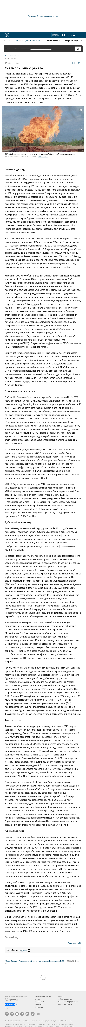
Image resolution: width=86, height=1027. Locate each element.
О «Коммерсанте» (43, 996)
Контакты (39, 1002)
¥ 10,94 (25, 41)
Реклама (39, 1004)
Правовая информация (68, 1002)
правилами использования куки (41, 49)
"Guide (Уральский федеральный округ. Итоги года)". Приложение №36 (34, 961)
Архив (37, 999)
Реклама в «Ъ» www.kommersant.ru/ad (43, 16)
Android (61, 996)
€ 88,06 (17, 41)
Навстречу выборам (71, 41)
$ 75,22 (9, 41)
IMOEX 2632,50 (35, 41)
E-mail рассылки (65, 1004)
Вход (70, 35)
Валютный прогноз (53, 41)
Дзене (25, 950)
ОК (78, 49)
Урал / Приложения (12, 56)
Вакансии (39, 1007)
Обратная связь (65, 999)
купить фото (43, 156)
